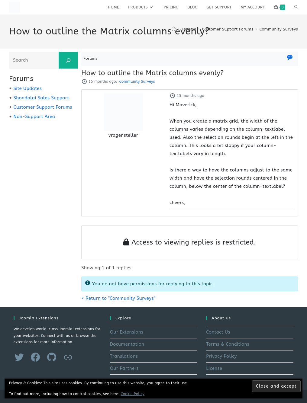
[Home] (174, 29)
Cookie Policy (133, 394)
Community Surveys (279, 29)
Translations (124, 356)
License (214, 368)
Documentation (127, 344)
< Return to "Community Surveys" (118, 298)
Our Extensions (127, 332)
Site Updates (27, 88)
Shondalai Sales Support (41, 98)
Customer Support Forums (42, 107)
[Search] (68, 60)
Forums (91, 58)
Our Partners (124, 368)
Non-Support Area (34, 116)
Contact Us (218, 332)
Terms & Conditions (227, 344)
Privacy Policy (221, 356)
